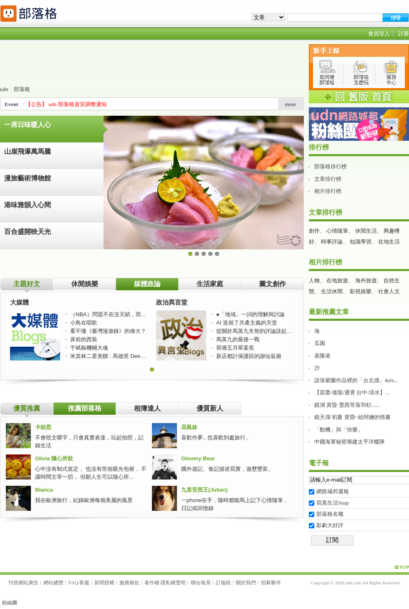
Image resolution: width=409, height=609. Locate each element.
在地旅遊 (337, 280)
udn (4, 89)
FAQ (73, 583)
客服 (84, 583)
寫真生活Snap (332, 503)
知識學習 (360, 242)
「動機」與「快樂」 (338, 429)
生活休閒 (332, 291)
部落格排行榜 (330, 166)
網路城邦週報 (332, 491)
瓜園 (319, 343)
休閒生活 (366, 231)
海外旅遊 (366, 280)
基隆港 (322, 356)
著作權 (151, 583)
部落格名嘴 (329, 514)
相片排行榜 (327, 191)
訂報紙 (223, 583)
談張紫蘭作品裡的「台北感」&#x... (356, 380)
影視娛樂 (360, 291)
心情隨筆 (337, 231)
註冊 (403, 33)
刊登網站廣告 (23, 583)
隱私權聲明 (173, 583)
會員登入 (379, 33)
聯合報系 (201, 583)
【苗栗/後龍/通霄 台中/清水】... (351, 392)
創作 (314, 231)
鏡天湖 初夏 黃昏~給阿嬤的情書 (352, 417)
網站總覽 (53, 583)
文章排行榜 (327, 179)
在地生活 (389, 242)
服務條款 (129, 583)
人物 (314, 280)
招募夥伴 (271, 583)
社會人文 (389, 291)
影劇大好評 (329, 525)
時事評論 (332, 242)
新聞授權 (104, 583)
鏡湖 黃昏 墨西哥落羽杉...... (346, 405)
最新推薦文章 (329, 311)
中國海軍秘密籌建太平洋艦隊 (349, 442)
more (290, 104)
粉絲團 (9, 603)
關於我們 (246, 583)
